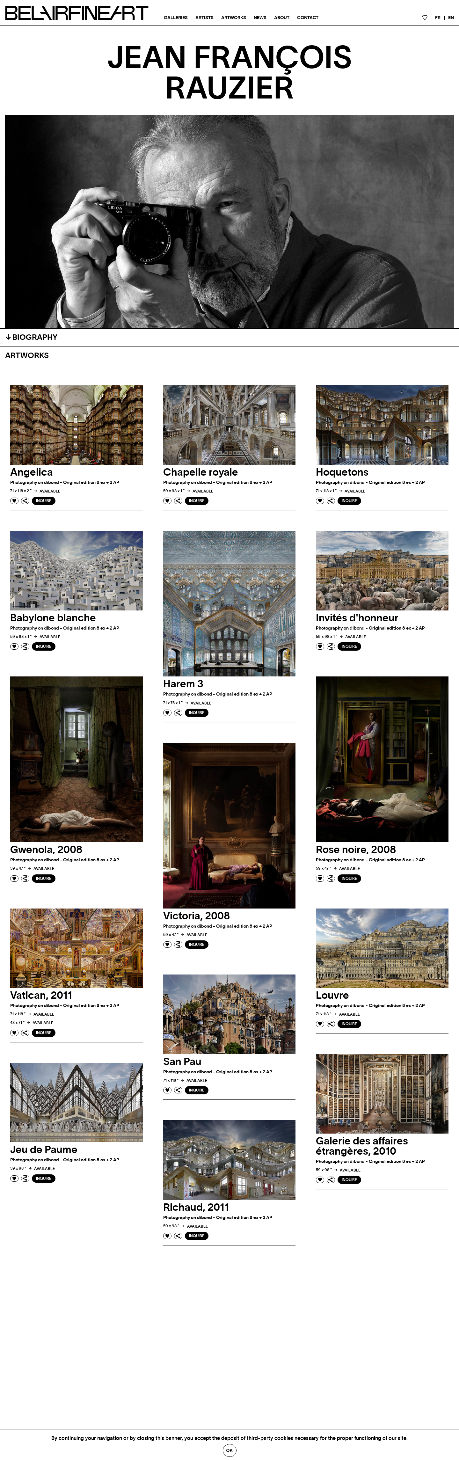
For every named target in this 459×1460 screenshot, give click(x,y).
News (260, 18)
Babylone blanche (53, 618)
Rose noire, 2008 (356, 850)
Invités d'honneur (357, 618)
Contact (307, 18)
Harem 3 (183, 684)
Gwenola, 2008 (46, 850)
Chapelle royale (200, 472)
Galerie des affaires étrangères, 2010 (362, 1146)
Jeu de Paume (43, 1150)
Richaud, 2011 (196, 1207)
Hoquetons (342, 472)
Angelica (31, 472)
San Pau (182, 1062)
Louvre (332, 995)
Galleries (176, 18)
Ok (229, 1450)
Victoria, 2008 (196, 916)
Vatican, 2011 (41, 995)
